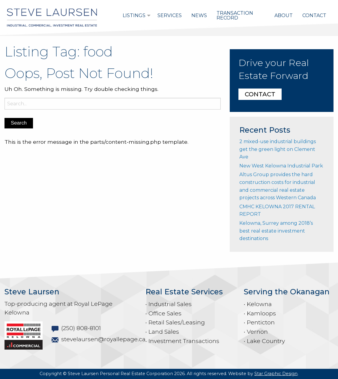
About (283, 15)
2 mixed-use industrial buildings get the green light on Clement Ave (277, 149)
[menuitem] (135, 15)
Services (169, 15)
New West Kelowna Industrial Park (281, 166)
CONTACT (260, 94)
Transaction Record (235, 15)
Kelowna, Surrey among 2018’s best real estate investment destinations (276, 230)
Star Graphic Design (276, 373)
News (199, 15)
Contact (314, 15)
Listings (134, 15)
